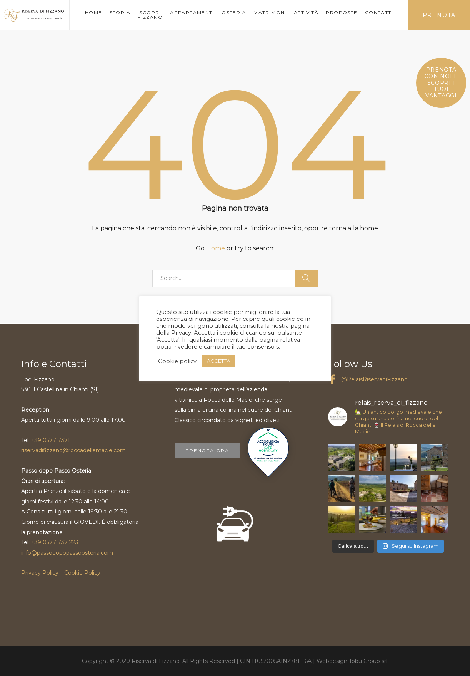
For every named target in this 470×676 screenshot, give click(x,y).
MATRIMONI (270, 12)
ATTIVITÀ (306, 12)
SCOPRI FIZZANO (150, 15)
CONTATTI (379, 12)
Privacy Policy (39, 572)
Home (215, 248)
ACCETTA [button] (218, 361)
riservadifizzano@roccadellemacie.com (73, 450)
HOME (93, 12)
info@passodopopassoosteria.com (67, 552)
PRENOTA (439, 15)
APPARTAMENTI (192, 12)
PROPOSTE (341, 12)
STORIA (120, 12)
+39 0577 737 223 (54, 542)
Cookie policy (177, 361)
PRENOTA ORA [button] (207, 450)
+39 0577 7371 (50, 440)
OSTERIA (234, 12)
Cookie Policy (82, 572)
